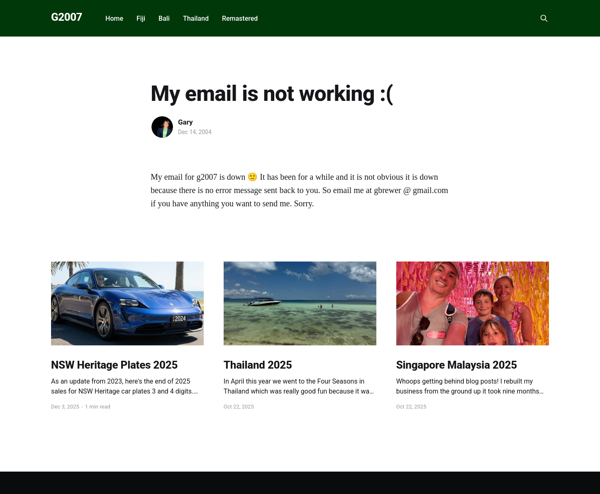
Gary (185, 122)
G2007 (66, 17)
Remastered (240, 18)
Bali (164, 18)
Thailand (196, 18)
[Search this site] (544, 18)
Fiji (141, 18)
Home (114, 18)
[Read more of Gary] (162, 127)
